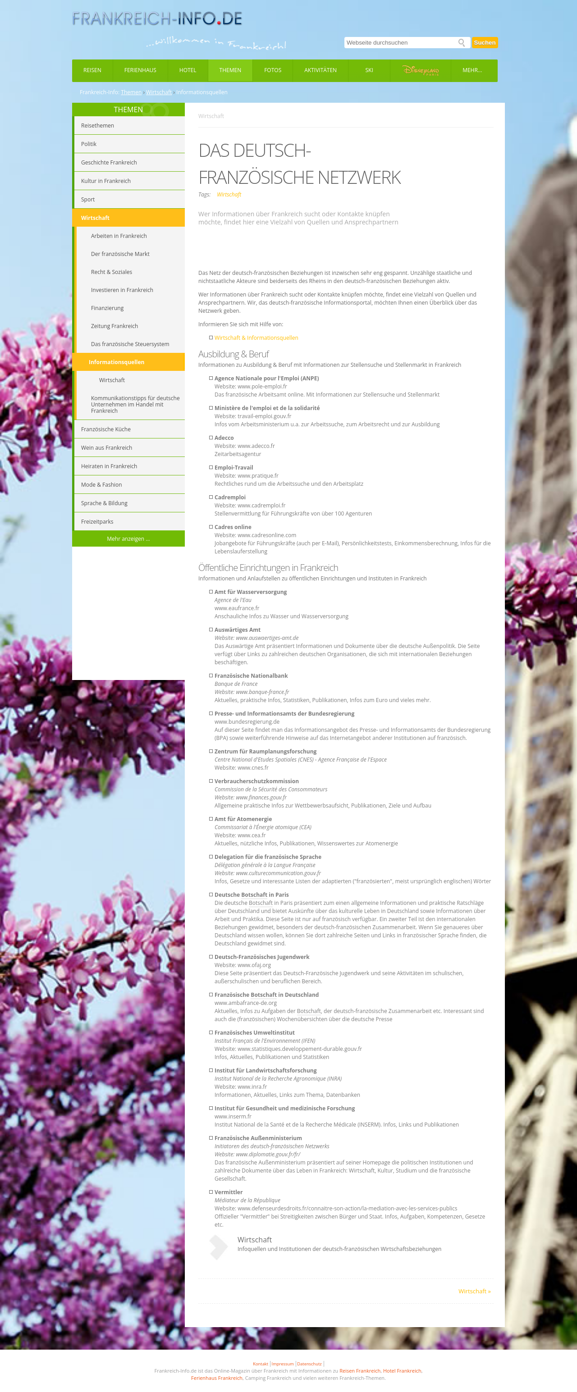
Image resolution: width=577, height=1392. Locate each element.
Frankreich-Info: (99, 92)
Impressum (283, 1364)
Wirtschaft (159, 92)
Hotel (188, 70)
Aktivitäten (320, 70)
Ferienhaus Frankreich (217, 1377)
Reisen (92, 70)
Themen (231, 70)
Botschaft (254, 895)
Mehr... (472, 70)
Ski (369, 70)
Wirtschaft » (474, 1291)
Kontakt (260, 1364)
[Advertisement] (128, 614)
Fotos (272, 70)
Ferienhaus (140, 70)
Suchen (485, 42)
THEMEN (128, 109)
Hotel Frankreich (402, 1370)
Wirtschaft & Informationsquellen (256, 338)
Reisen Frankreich (359, 1370)
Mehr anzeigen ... (128, 539)
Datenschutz (309, 1364)
